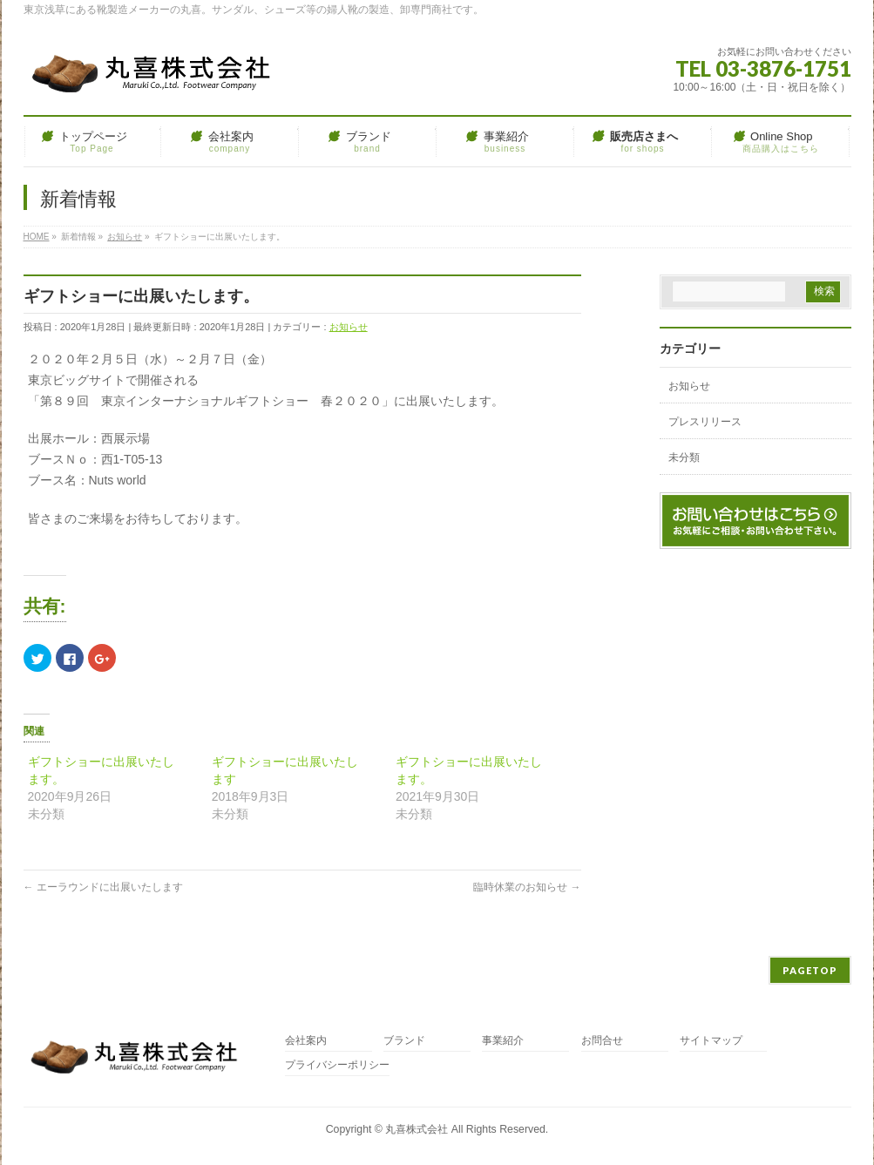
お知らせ (348, 327)
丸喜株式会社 (416, 1129)
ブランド (404, 1040)
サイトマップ (711, 1040)
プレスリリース (705, 422)
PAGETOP (810, 970)
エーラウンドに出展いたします (103, 887)
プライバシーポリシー (337, 1065)
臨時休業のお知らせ (526, 887)
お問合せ (602, 1040)
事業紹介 (503, 1040)
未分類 (684, 457)
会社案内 (306, 1040)
